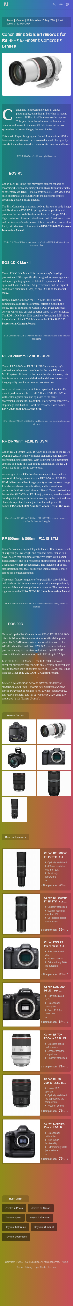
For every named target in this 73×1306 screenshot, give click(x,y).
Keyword (13, 1217)
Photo (10, 20)
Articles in (14, 1208)
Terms (20, 1267)
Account (52, 1267)
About (65, 1262)
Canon (20, 20)
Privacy (29, 1267)
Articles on (40, 1208)
